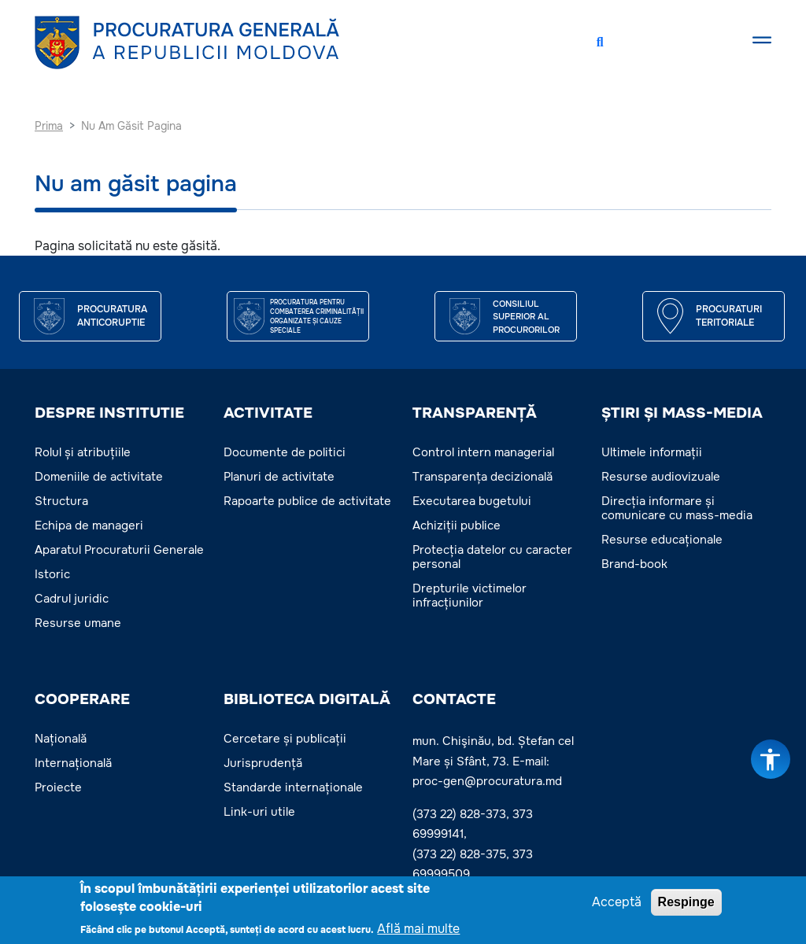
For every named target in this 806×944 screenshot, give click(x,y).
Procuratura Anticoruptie (112, 316)
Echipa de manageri (89, 525)
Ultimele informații (651, 452)
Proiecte (58, 787)
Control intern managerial (483, 452)
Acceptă (616, 902)
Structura (61, 501)
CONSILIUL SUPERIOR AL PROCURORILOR (526, 316)
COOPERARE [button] (82, 699)
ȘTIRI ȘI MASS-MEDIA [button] (682, 413)
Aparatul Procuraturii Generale (119, 550)
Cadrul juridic (72, 599)
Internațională (73, 763)
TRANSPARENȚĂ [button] (474, 413)
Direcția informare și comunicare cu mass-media (676, 508)
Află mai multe (418, 928)
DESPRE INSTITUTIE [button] (109, 413)
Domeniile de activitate (99, 477)
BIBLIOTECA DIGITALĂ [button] (307, 699)
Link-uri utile (259, 812)
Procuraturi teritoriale (729, 316)
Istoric (52, 574)
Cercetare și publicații (285, 739)
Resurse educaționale (662, 540)
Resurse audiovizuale (660, 477)
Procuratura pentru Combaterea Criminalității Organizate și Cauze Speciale (317, 316)
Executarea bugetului (471, 501)
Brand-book (634, 564)
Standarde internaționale (293, 787)
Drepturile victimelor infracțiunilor (469, 595)
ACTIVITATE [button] (268, 413)
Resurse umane (78, 623)
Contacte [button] (454, 699)
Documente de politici (285, 452)
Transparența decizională (482, 477)
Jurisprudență (263, 763)
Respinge (686, 902)
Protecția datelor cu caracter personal (492, 557)
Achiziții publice (456, 525)
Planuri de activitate (279, 477)
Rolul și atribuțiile (83, 452)
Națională (61, 739)
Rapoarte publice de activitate (307, 501)
